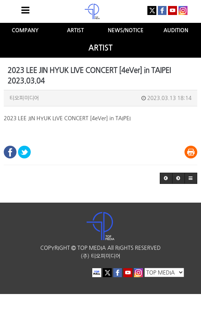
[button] (166, 178)
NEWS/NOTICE (125, 30)
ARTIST (75, 30)
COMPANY (25, 30)
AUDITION (176, 30)
